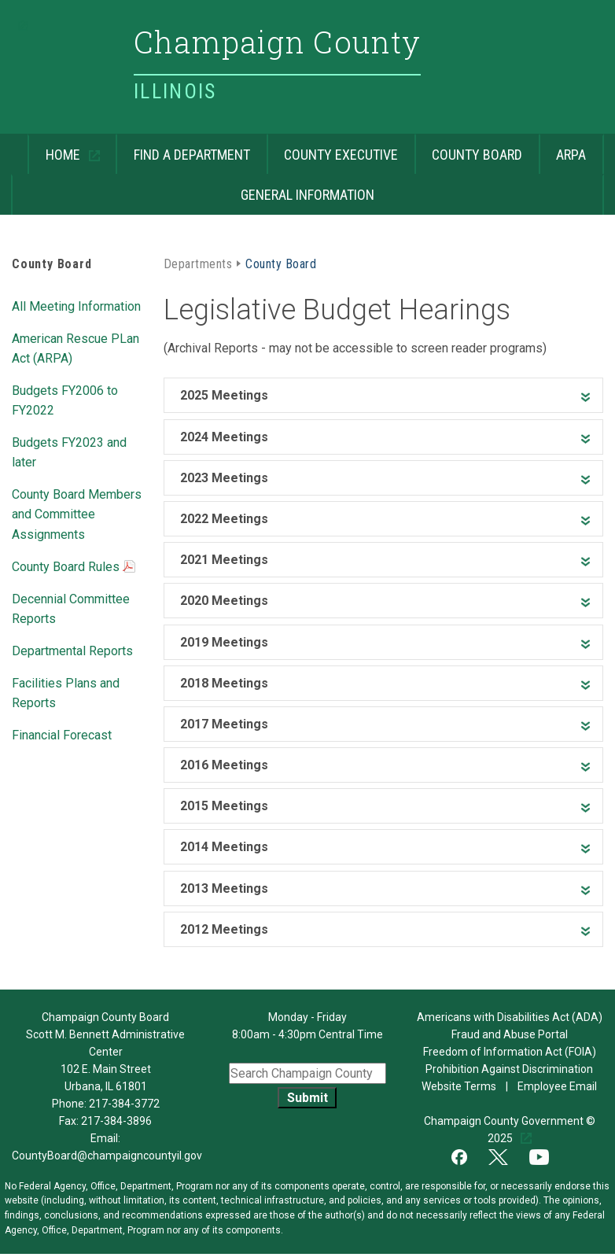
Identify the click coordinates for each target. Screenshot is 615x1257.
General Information (192, 188)
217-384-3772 (124, 1103)
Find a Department (183, 148)
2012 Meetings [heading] (224, 929)
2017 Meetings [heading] (224, 724)
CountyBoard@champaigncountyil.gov (107, 1155)
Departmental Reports (72, 649)
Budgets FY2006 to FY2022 (65, 399)
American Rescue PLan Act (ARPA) (75, 347)
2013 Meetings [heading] (224, 888)
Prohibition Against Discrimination (509, 1069)
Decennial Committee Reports (71, 607)
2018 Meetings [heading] (224, 683)
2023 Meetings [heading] (224, 477)
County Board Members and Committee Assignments (77, 513)
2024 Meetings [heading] (224, 436)
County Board (468, 148)
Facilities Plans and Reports (66, 691)
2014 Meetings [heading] (224, 846)
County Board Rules (73, 568)
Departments (198, 262)
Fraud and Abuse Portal (509, 1034)
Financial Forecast (62, 734)
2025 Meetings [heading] (224, 395)
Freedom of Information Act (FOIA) (509, 1051)
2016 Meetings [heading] (224, 765)
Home (55, 148)
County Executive (333, 148)
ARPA (563, 148)
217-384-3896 (116, 1121)
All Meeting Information (76, 305)
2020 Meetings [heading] (224, 600)
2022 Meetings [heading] (224, 518)
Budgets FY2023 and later (69, 451)
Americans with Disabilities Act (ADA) (509, 1017)
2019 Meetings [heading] (224, 642)
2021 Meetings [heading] (224, 559)
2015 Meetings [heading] (224, 805)
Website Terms (460, 1086)
